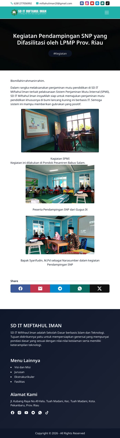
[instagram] (87, 3)
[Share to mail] (40, 288)
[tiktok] (108, 3)
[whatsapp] (102, 3)
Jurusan (19, 372)
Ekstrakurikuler (24, 377)
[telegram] (97, 3)
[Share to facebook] (20, 288)
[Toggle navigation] (107, 12)
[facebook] (82, 3)
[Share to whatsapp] (80, 288)
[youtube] (92, 3)
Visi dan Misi (22, 367)
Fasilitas (19, 381)
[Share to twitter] (100, 288)
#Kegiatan (60, 53)
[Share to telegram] (60, 288)
